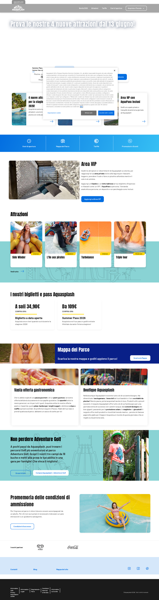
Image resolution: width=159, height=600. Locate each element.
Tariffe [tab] (104, 8)
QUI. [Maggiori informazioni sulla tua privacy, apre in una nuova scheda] (81, 106)
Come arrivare (125, 2)
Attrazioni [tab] (94, 8)
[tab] (136, 8)
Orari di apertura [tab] (116, 8)
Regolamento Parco (35, 590)
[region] (80, 93)
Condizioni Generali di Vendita (45, 590)
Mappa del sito (62, 569)
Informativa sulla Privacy (14, 590)
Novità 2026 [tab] (83, 8)
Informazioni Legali (25, 590)
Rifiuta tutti (88, 113)
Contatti (134, 2)
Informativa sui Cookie (55, 590)
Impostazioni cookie (14, 595)
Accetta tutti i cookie (106, 113)
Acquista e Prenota (136, 8)
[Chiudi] (114, 70)
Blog (140, 2)
